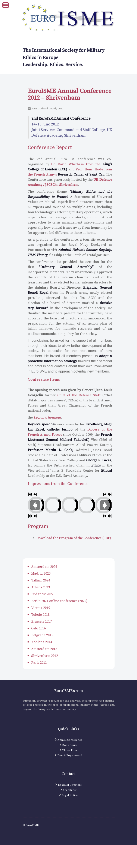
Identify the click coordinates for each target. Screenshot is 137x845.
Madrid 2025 (40, 573)
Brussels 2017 (41, 621)
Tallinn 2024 (40, 580)
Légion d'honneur (47, 417)
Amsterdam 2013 (44, 649)
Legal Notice (70, 795)
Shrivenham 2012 (44, 656)
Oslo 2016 (38, 628)
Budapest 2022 (42, 594)
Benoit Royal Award (69, 755)
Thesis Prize (70, 750)
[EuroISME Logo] (68, 18)
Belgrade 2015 (42, 635)
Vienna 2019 (40, 608)
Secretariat (70, 790)
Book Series (70, 745)
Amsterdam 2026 (44, 567)
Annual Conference (69, 740)
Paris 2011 (39, 662)
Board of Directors (70, 785)
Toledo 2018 (40, 615)
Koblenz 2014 (41, 642)
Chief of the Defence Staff (79, 395)
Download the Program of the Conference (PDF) (73, 538)
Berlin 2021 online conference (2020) (59, 601)
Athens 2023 (40, 587)
